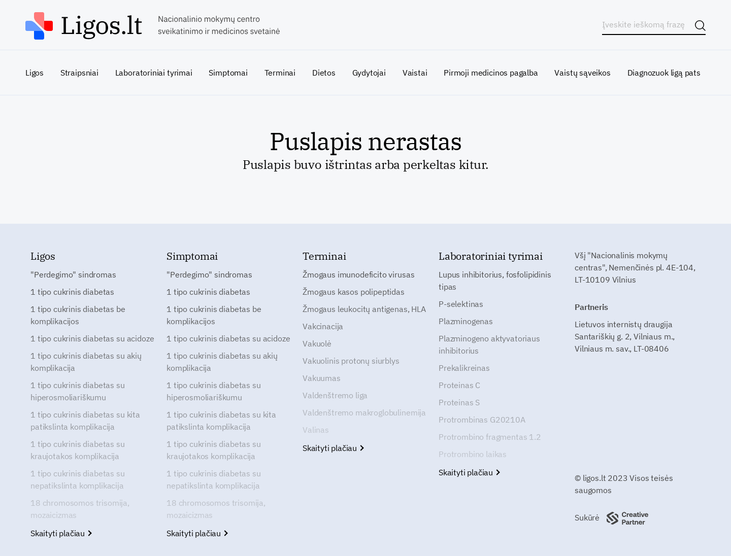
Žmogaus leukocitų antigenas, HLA (364, 309)
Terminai (280, 72)
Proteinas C (459, 385)
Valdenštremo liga (335, 395)
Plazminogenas (466, 321)
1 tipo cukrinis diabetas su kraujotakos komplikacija (77, 450)
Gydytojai (369, 72)
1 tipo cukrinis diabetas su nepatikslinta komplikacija (77, 479)
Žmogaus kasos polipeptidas (354, 292)
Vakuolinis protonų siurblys (351, 361)
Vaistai (415, 72)
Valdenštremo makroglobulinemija (364, 412)
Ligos (34, 72)
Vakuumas (322, 378)
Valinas (316, 430)
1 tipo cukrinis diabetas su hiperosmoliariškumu (77, 391)
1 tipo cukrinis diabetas (72, 292)
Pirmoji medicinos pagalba (491, 72)
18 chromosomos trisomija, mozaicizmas (79, 509)
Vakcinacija (323, 326)
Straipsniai (79, 72)
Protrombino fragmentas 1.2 (490, 437)
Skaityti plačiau (60, 533)
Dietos (324, 72)
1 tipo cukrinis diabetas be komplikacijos (77, 315)
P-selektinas (461, 304)
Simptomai (228, 72)
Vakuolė (317, 343)
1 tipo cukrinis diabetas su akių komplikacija (86, 362)
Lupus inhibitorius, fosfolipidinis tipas (495, 280)
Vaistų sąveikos (582, 72)
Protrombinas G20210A (482, 419)
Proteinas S (459, 402)
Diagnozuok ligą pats (664, 72)
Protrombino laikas (473, 454)
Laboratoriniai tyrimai (153, 72)
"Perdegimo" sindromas (73, 274)
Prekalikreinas (464, 368)
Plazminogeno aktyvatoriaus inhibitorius (489, 344)
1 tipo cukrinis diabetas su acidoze (92, 338)
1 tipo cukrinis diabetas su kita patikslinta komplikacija (85, 420)
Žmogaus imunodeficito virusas (358, 274)
